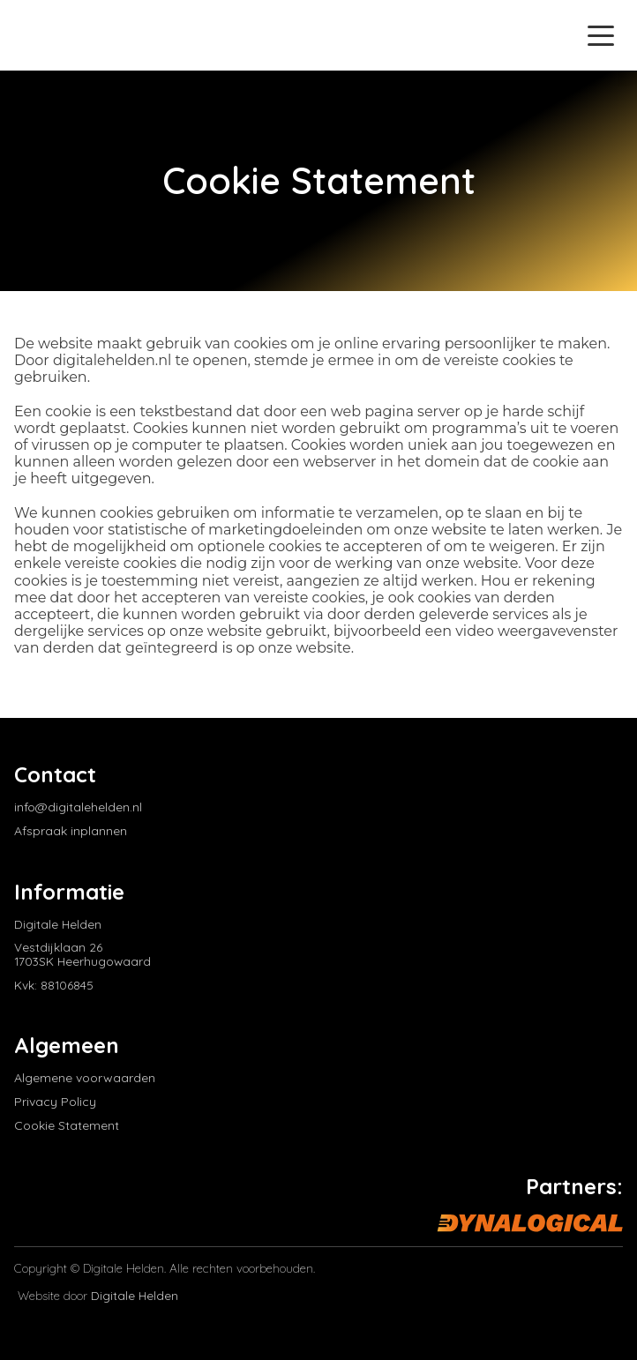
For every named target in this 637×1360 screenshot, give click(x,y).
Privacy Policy (55, 1102)
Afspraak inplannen (70, 831)
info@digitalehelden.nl (78, 807)
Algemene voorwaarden (84, 1078)
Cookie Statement (66, 1125)
